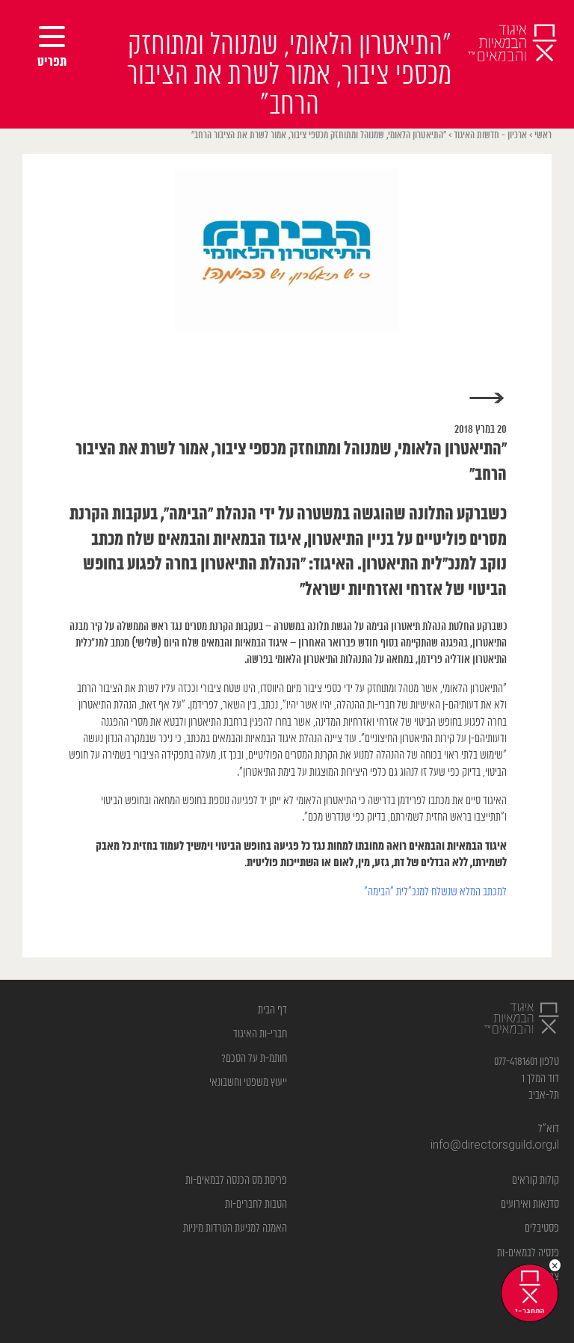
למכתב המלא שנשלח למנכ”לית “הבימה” (435, 892)
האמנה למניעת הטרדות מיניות (235, 1228)
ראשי (543, 135)
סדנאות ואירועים (530, 1204)
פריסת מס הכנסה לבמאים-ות (236, 1180)
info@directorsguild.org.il (494, 1145)
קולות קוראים (535, 1180)
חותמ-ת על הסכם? (254, 1058)
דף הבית (272, 1010)
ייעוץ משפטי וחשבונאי (248, 1082)
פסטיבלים (542, 1228)
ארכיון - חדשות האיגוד (490, 135)
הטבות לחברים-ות (256, 1204)
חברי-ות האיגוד (260, 1034)
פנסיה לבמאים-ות (528, 1253)
